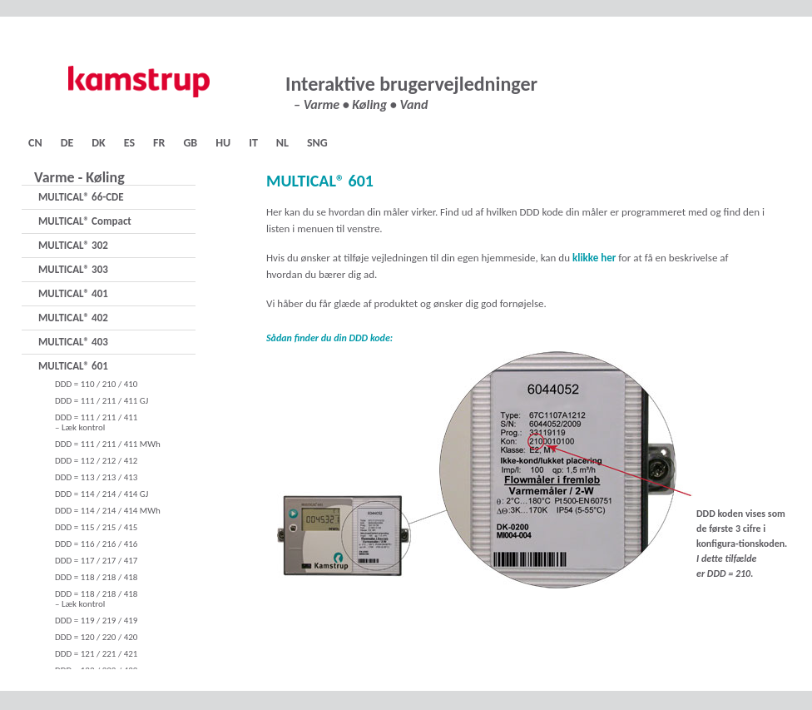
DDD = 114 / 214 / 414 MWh (108, 510)
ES (129, 143)
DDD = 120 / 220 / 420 (96, 637)
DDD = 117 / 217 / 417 (96, 560)
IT (253, 143)
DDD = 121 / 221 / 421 (96, 653)
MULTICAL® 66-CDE (81, 197)
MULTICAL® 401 (73, 293)
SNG (317, 143)
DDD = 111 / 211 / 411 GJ (101, 400)
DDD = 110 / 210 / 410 (96, 384)
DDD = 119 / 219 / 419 (96, 620)
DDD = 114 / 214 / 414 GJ (101, 494)
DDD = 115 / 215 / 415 (96, 527)
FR (159, 143)
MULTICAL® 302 (73, 245)
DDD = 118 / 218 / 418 (96, 577)
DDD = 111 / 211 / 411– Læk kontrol (96, 422)
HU (222, 143)
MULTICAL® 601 (73, 366)
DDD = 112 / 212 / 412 (96, 460)
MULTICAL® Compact (84, 221)
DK (98, 143)
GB (190, 143)
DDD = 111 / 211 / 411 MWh (108, 444)
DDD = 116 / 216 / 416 (96, 544)
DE (67, 143)
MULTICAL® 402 (73, 317)
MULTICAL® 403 (73, 341)
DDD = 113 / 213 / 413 (96, 477)
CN (35, 143)
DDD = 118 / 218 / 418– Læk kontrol (96, 598)
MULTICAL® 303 (73, 269)
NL (282, 143)
